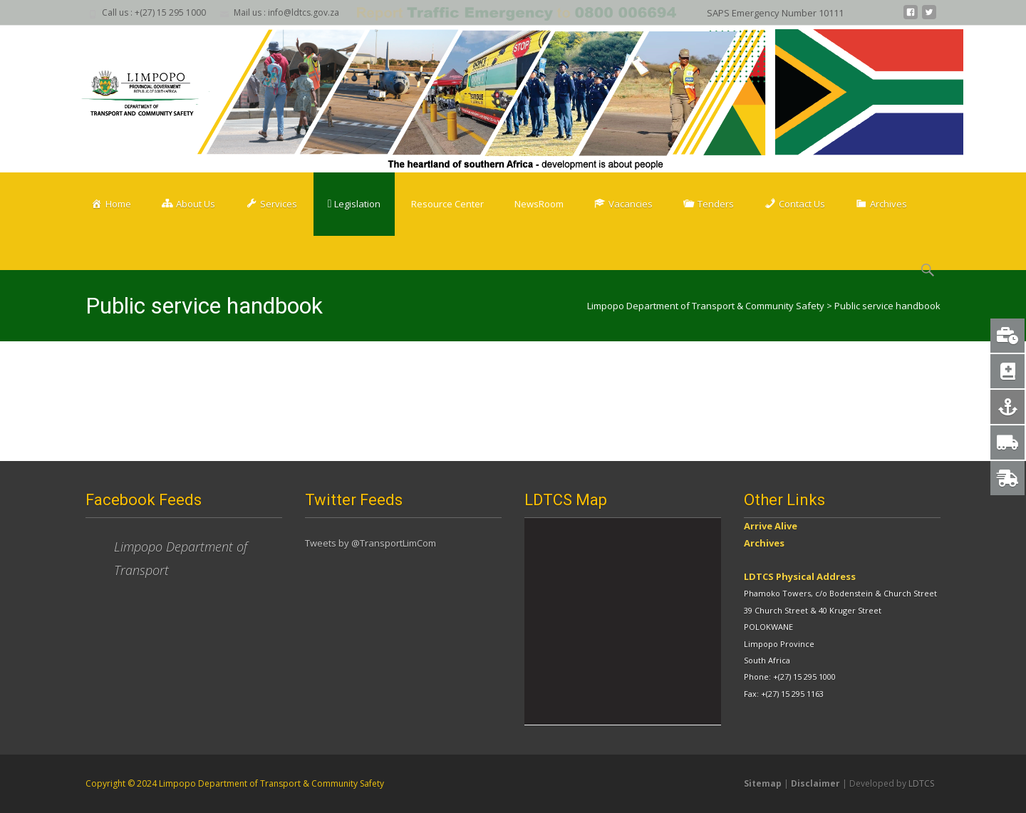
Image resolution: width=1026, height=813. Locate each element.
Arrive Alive (770, 525)
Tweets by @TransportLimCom (370, 543)
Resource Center (447, 203)
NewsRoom (539, 203)
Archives (764, 543)
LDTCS (921, 783)
